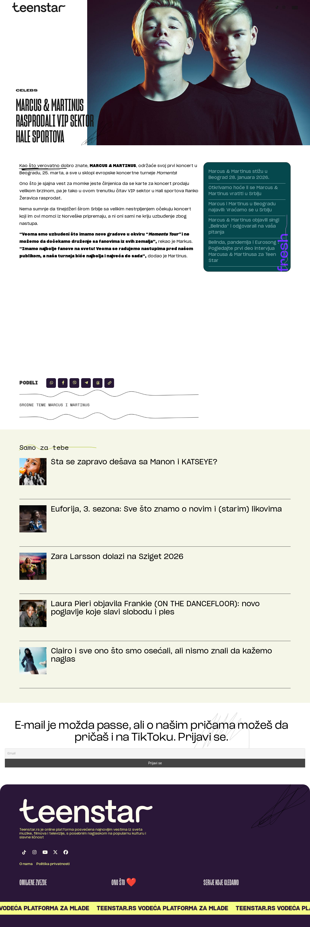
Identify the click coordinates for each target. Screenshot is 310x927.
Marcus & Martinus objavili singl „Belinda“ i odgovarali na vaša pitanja (244, 226)
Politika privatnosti (53, 864)
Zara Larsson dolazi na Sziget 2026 (117, 556)
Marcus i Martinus (69, 405)
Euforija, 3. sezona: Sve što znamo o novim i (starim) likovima (166, 509)
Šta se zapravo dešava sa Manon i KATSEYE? (134, 462)
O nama (26, 864)
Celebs (27, 90)
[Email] (155, 753)
